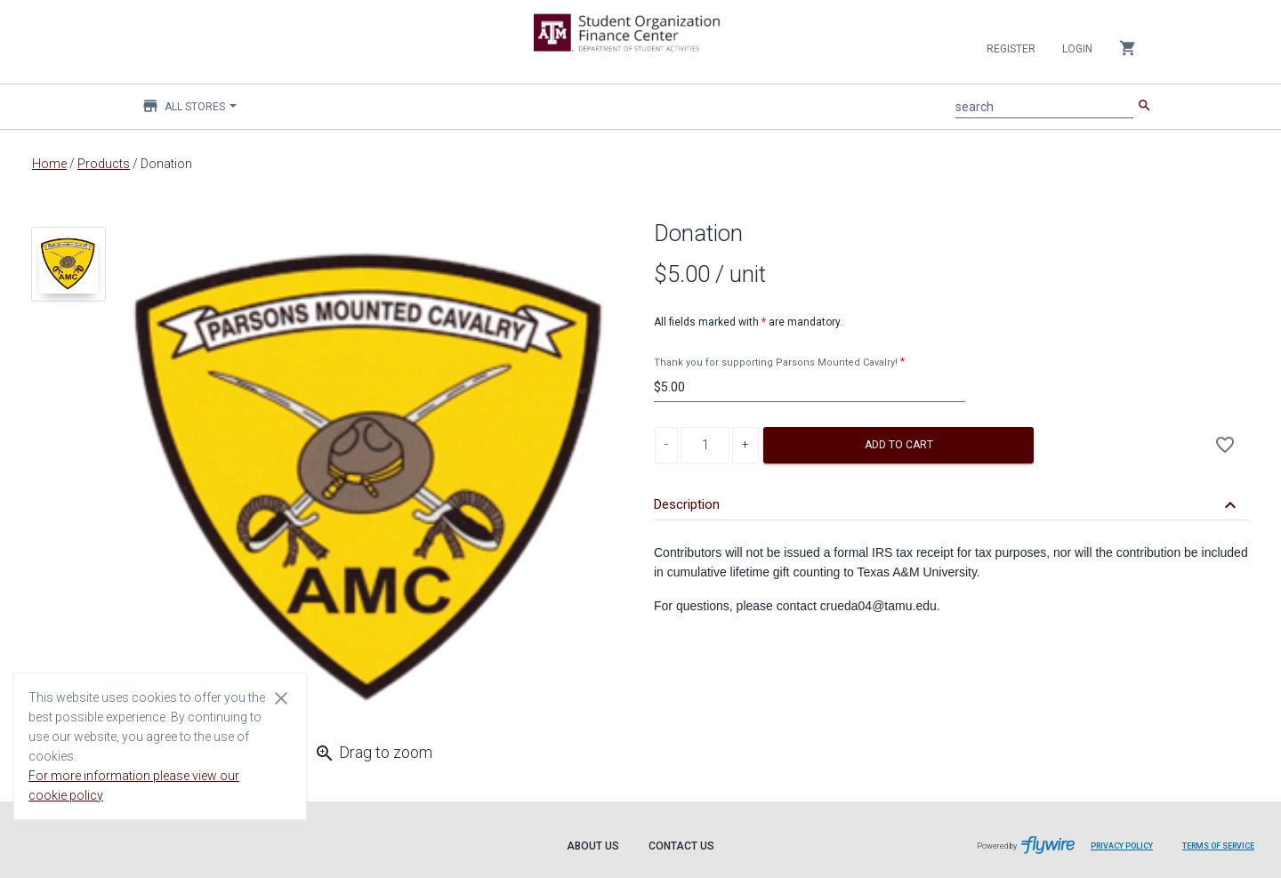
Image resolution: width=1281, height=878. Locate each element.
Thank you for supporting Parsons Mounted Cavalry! (776, 362)
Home (49, 164)
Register (1011, 49)
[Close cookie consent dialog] (281, 697)
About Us (593, 846)
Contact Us (681, 846)
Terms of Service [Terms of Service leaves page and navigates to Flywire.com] (1218, 846)
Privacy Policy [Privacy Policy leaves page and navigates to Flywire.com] (1122, 846)
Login (1077, 49)
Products (103, 164)
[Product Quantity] (705, 445)
